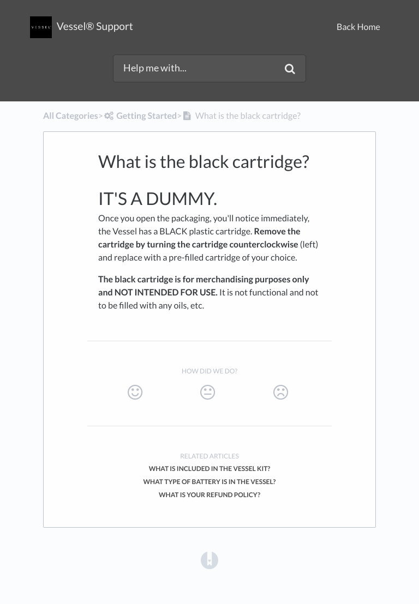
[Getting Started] (140, 116)
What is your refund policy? (209, 495)
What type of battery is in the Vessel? (209, 482)
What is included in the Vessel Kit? (210, 468)
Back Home (358, 27)
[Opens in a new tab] (209, 559)
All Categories (70, 116)
